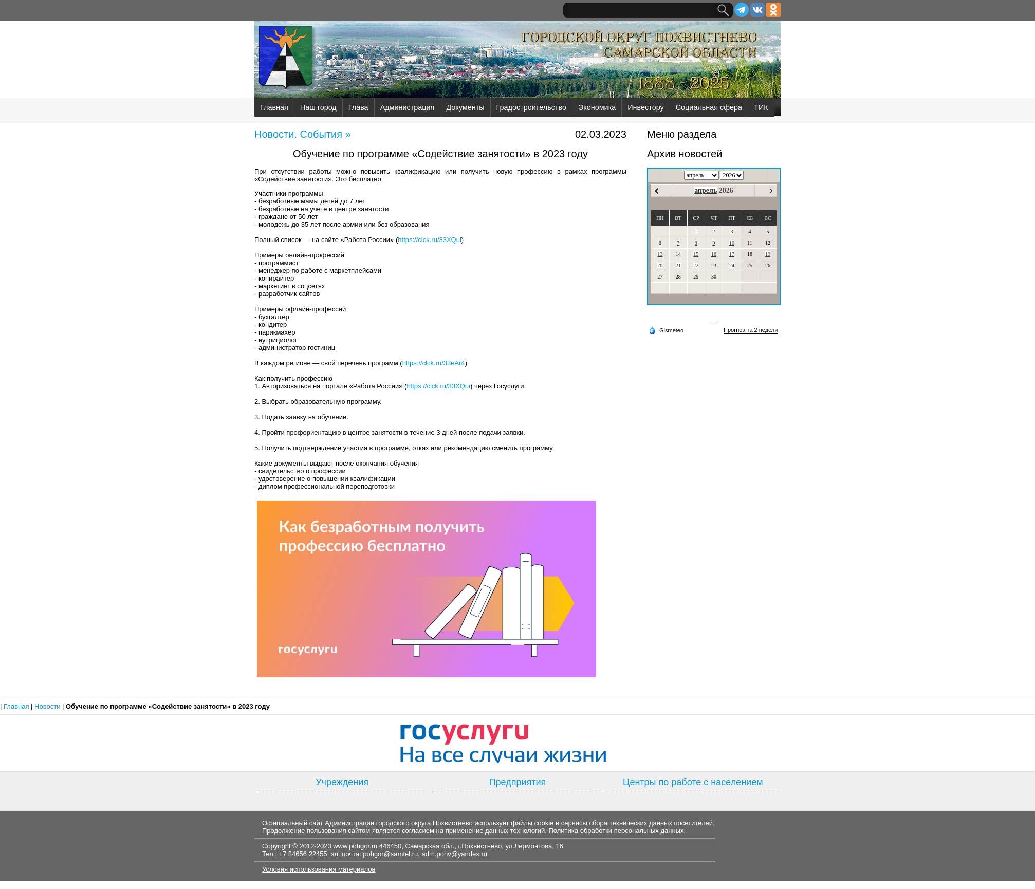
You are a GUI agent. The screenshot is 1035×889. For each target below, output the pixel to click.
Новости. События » (302, 134)
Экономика (597, 107)
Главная (274, 107)
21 (678, 265)
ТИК (761, 107)
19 (767, 254)
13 (659, 254)
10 (731, 243)
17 (731, 254)
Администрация (407, 107)
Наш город (318, 107)
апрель (705, 190)
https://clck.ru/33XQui (429, 240)
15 (695, 254)
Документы (465, 107)
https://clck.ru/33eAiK (433, 363)
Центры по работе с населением (693, 782)
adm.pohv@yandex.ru (454, 854)
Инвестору (645, 107)
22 (695, 265)
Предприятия (517, 782)
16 (713, 254)
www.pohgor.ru (355, 846)
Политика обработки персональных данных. (617, 831)
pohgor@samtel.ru (390, 854)
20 (659, 265)
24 (731, 265)
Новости (48, 706)
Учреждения (342, 782)
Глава (358, 107)
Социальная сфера (709, 107)
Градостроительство (531, 107)
